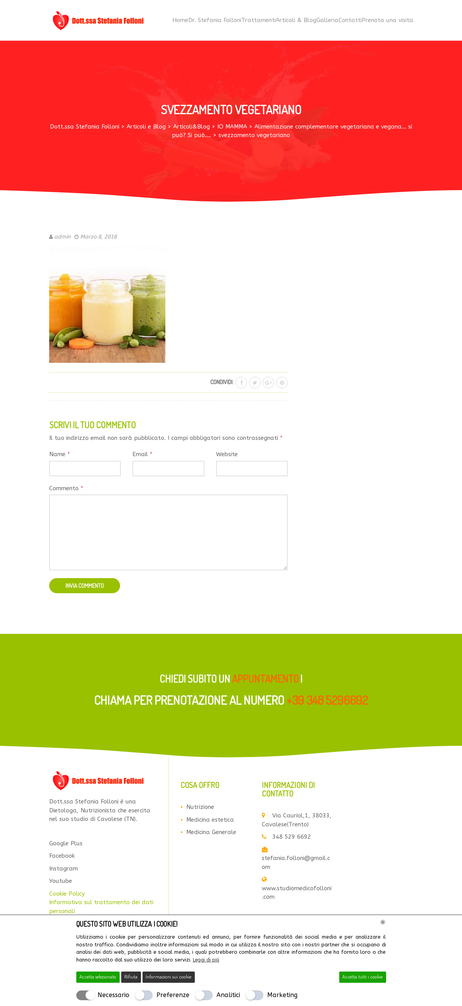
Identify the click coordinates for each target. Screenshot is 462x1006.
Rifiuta (130, 976)
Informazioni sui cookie (168, 976)
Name (59, 456)
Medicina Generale (211, 834)
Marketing (282, 995)
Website (227, 456)
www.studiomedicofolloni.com (296, 890)
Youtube (60, 882)
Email (142, 456)
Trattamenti (258, 21)
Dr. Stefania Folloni (214, 21)
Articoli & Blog (296, 21)
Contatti (350, 21)
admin (62, 238)
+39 (327, 702)
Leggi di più (206, 960)
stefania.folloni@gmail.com (296, 860)
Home (180, 21)
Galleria (327, 21)
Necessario (113, 995)
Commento (66, 489)
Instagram (63, 870)
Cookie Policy (67, 895)
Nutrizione (200, 808)
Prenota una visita (387, 21)
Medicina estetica (210, 821)
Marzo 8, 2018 (98, 238)
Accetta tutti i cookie (362, 976)
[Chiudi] (383, 922)
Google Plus (65, 844)
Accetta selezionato (97, 976)
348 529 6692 (286, 838)
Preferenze (172, 995)
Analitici (228, 995)
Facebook (62, 857)
